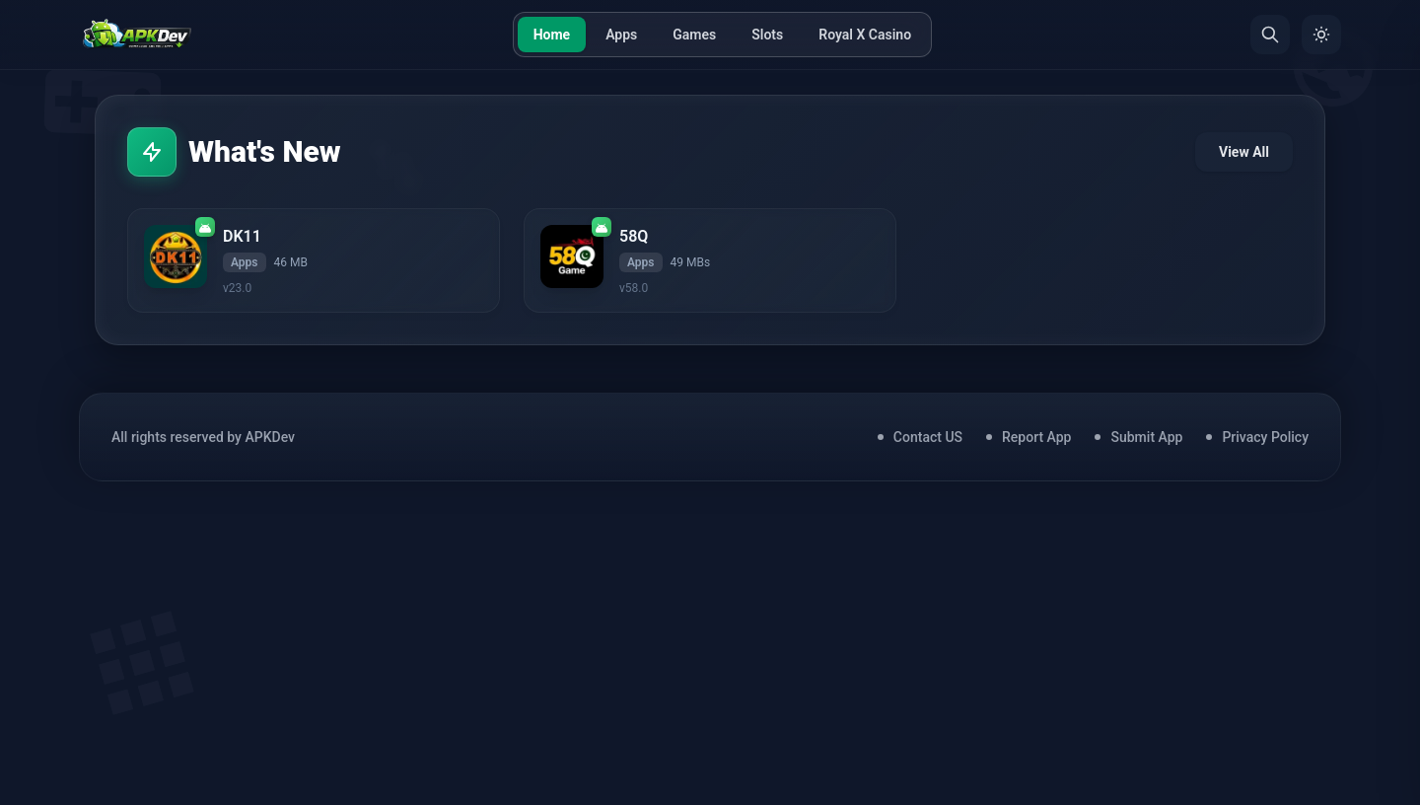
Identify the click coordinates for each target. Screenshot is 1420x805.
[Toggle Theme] (1321, 34)
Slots (767, 34)
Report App (1036, 437)
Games (694, 34)
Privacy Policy (1265, 437)
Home (551, 34)
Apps (621, 34)
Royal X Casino (864, 34)
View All (1244, 152)
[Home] (136, 34)
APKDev (270, 437)
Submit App (1146, 437)
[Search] (1270, 34)
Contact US (927, 437)
